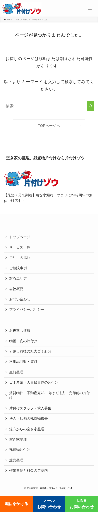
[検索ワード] (49, 106)
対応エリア (18, 278)
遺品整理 (16, 460)
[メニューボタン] (89, 8)
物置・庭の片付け (23, 341)
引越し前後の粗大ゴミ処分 (30, 351)
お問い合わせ (19, 299)
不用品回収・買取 (23, 362)
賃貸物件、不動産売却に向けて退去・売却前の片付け (49, 395)
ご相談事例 (18, 268)
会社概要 (16, 289)
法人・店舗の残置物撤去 (28, 418)
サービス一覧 (19, 247)
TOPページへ (49, 126)
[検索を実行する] (90, 106)
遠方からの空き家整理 (26, 429)
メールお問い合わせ (49, 503)
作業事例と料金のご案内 (28, 470)
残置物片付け (19, 450)
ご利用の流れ (19, 257)
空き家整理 (18, 439)
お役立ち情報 (19, 330)
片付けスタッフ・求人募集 (30, 408)
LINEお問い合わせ (82, 503)
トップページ (19, 237)
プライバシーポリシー (26, 309)
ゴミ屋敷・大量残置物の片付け (33, 382)
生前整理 (16, 372)
